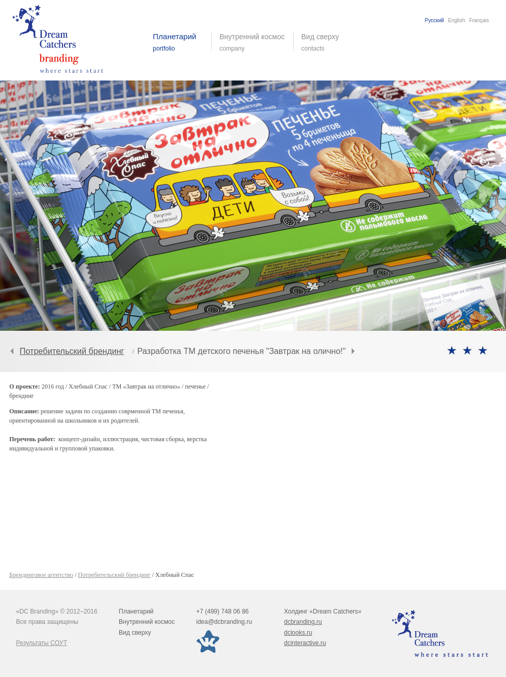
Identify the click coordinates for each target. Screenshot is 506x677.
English (456, 20)
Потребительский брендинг (72, 351)
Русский (434, 20)
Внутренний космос (147, 621)
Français (479, 20)
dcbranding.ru (303, 621)
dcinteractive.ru (305, 643)
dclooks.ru (298, 632)
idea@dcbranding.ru (224, 621)
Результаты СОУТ (41, 643)
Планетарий (136, 611)
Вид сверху (327, 42)
